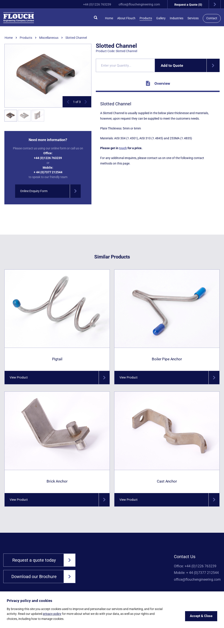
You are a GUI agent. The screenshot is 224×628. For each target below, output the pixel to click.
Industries (176, 18)
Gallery (161, 18)
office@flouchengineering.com (139, 4)
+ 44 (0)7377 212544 (48, 172)
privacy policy (52, 614)
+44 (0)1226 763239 (97, 4)
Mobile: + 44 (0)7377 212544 (196, 573)
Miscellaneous (48, 37)
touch (123, 148)
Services (193, 18)
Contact (211, 18)
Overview (157, 83)
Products (146, 18)
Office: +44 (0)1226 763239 (195, 566)
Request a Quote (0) (197, 4)
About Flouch (126, 18)
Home (109, 18)
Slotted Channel (76, 37)
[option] (48, 76)
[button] (68, 102)
